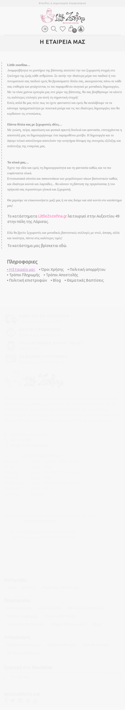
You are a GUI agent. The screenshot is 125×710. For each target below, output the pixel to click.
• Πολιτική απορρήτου (86, 269)
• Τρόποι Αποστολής (60, 275)
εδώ (62, 246)
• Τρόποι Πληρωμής (23, 275)
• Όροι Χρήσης (51, 269)
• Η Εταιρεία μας (21, 269)
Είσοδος (44, 3)
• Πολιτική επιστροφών (27, 280)
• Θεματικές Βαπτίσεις (84, 280)
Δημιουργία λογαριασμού (69, 3)
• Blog (56, 280)
